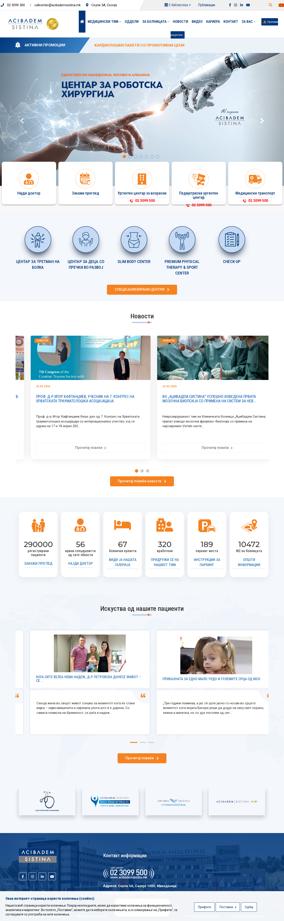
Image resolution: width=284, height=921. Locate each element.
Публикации (206, 5)
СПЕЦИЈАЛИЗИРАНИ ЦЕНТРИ (142, 289)
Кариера (213, 21)
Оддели (132, 21)
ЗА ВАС (249, 21)
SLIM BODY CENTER (134, 261)
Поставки (228, 907)
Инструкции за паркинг (207, 562)
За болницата (155, 21)
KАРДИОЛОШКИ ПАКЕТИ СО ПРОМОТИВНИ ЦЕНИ (139, 45)
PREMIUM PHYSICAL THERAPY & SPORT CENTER (182, 267)
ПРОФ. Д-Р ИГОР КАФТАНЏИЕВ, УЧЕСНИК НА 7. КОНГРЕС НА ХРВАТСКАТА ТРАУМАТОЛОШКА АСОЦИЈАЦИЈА (150, 398)
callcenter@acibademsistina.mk (55, 5)
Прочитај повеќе (155, 448)
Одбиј (249, 907)
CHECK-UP (232, 261)
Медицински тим (104, 21)
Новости (180, 21)
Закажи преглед (38, 563)
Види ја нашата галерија (122, 562)
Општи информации (249, 562)
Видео (197, 21)
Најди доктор (80, 563)
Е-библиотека (178, 5)
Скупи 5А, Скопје (101, 5)
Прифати (204, 907)
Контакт (230, 21)
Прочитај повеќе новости (142, 481)
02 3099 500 (13, 5)
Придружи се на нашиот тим (165, 562)
